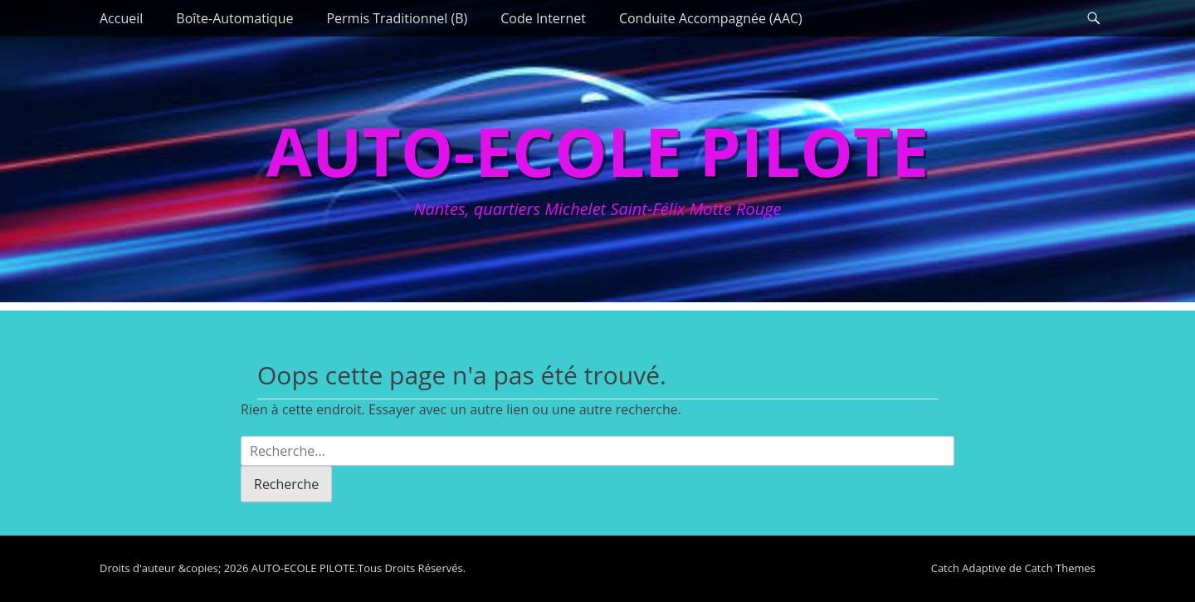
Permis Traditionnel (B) (396, 18)
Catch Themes (1059, 567)
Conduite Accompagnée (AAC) (710, 18)
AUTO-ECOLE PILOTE (597, 150)
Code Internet (543, 18)
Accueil (121, 18)
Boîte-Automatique (234, 18)
